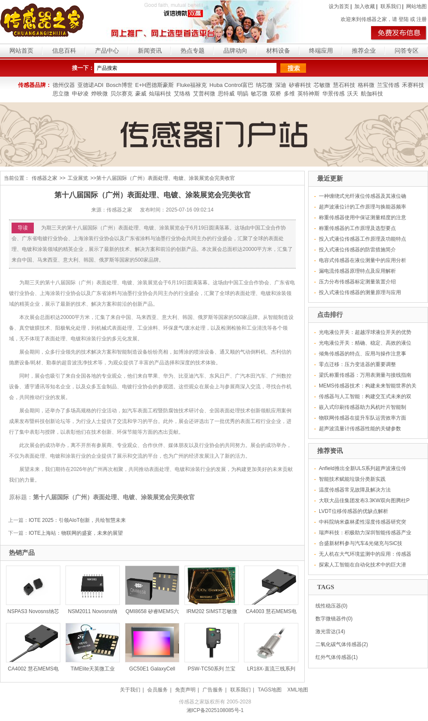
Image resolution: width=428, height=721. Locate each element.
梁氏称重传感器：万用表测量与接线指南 (365, 375)
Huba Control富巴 (231, 85)
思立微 (61, 93)
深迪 (280, 85)
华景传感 (333, 93)
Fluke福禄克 (191, 85)
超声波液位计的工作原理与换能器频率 (362, 207)
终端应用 (321, 50)
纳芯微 (264, 85)
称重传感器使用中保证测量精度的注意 (362, 217)
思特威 (226, 93)
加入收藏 (364, 6)
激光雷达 (325, 632)
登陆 (403, 19)
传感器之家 (44, 178)
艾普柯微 (204, 93)
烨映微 (99, 93)
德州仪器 (64, 85)
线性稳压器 (328, 606)
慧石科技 (344, 85)
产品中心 (107, 50)
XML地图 (297, 690)
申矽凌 (80, 93)
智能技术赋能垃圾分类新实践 (352, 479)
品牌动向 (235, 50)
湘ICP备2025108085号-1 (215, 710)
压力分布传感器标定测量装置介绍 (357, 282)
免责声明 (185, 690)
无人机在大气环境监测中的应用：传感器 (365, 554)
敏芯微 (259, 93)
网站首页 (21, 50)
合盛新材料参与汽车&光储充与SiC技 (360, 543)
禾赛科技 (413, 85)
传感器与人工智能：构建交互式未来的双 (365, 396)
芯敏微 (322, 85)
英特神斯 (308, 93)
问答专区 (407, 50)
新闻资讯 (150, 50)
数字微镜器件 (330, 619)
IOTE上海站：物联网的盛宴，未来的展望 (76, 533)
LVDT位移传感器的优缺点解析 (353, 511)
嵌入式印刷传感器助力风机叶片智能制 (362, 407)
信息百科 (64, 50)
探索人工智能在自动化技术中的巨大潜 (362, 565)
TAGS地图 (270, 690)
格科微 (366, 85)
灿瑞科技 (160, 93)
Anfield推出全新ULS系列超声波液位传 (362, 468)
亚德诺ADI (90, 85)
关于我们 (130, 690)
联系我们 (390, 6)
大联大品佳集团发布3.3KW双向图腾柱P (364, 501)
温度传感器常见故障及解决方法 (355, 490)
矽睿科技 (300, 85)
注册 (421, 19)
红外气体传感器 (333, 657)
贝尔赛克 (121, 93)
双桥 (275, 93)
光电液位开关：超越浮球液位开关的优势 (365, 332)
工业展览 (78, 178)
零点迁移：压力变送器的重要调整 (357, 364)
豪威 (140, 93)
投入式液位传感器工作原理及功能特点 (362, 239)
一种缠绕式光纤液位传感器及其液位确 (362, 196)
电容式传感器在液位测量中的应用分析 (362, 260)
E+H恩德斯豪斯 (154, 85)
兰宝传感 (388, 85)
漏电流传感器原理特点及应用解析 (357, 271)
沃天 (352, 93)
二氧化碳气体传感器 (338, 644)
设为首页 (339, 6)
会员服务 (157, 690)
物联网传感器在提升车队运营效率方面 (362, 418)
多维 (289, 93)
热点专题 (193, 50)
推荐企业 (364, 50)
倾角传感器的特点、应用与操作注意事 (362, 354)
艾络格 (182, 93)
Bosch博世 (119, 85)
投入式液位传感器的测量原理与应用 (360, 292)
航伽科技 (372, 93)
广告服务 (212, 690)
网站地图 (416, 6)
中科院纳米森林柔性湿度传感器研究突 (362, 522)
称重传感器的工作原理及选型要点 (357, 228)
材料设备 (278, 50)
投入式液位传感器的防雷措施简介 (357, 250)
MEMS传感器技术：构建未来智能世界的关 (367, 386)
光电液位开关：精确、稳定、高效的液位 (365, 343)
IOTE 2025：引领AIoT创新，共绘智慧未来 (77, 520)
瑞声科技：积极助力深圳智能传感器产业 (365, 533)
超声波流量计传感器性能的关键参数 (360, 429)
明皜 (242, 93)
